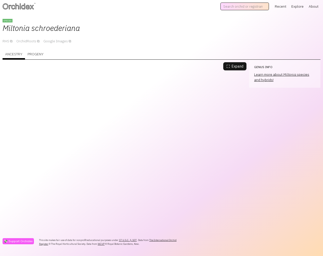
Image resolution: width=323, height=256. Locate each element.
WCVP (101, 244)
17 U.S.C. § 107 (128, 240)
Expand (234, 66)
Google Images (55, 41)
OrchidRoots (26, 41)
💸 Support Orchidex (18, 241)
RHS (6, 41)
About (313, 6)
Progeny (36, 54)
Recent (280, 6)
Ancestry (13, 54)
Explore (297, 6)
